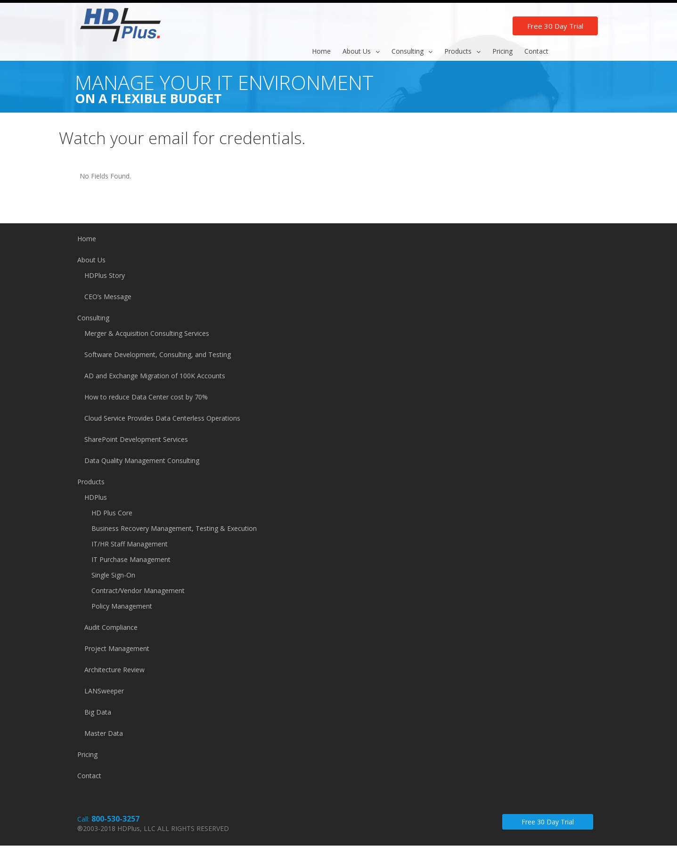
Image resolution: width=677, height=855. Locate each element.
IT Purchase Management (131, 559)
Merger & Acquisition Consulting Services (146, 333)
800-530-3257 (115, 819)
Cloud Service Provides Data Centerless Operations (162, 418)
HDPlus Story (104, 275)
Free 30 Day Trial (555, 26)
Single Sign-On (113, 574)
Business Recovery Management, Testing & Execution (174, 528)
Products (91, 481)
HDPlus (95, 497)
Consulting (93, 317)
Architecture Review (114, 669)
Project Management (116, 648)
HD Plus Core (111, 512)
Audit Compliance (111, 627)
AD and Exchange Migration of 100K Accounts (154, 375)
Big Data (97, 712)
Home (86, 238)
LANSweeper (104, 690)
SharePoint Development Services (136, 439)
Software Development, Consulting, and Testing (157, 354)
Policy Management (121, 606)
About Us (91, 259)
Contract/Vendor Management (138, 590)
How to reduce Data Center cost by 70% (146, 396)
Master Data (103, 733)
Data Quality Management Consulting (141, 460)
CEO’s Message (107, 296)
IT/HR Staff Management (129, 543)
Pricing (87, 754)
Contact (89, 775)
